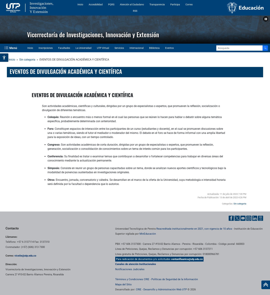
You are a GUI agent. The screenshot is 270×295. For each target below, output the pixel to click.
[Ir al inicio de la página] (265, 285)
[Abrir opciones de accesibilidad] (4, 57)
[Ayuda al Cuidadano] (260, 218)
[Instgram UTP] (248, 218)
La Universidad (83, 48)
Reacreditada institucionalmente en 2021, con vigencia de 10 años (194, 228)
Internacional (136, 48)
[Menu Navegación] (11, 48)
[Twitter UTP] (237, 218)
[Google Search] (239, 48)
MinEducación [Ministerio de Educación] (147, 233)
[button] (265, 19)
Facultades (64, 48)
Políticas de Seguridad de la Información (174, 279)
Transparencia (157, 4)
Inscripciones (46, 48)
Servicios (119, 48)
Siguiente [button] (265, 28)
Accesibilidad (96, 4)
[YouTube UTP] (243, 218)
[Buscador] (265, 48)
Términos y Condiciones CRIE (132, 279)
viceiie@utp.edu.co (25, 255)
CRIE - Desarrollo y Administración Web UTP (161, 289)
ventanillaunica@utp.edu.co (187, 259)
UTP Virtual (103, 48)
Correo (189, 4)
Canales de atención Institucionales (135, 264)
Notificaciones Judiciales (129, 269)
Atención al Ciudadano (132, 4)
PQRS (111, 4)
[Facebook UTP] (231, 218)
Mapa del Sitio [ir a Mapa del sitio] (123, 284)
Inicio (80, 4)
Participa (175, 4)
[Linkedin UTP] (254, 218)
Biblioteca (154, 48)
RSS (135, 10)
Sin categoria (27, 59)
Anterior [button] (4, 28)
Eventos (169, 48)
